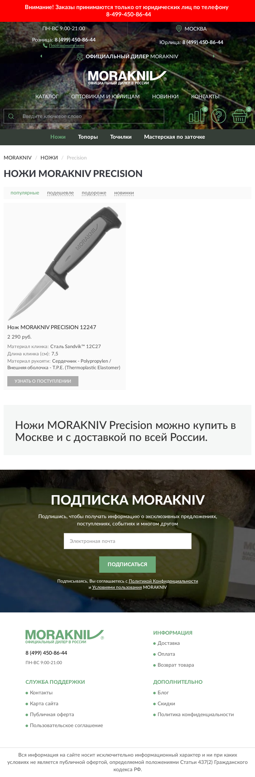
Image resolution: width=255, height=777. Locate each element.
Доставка (169, 643)
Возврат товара (176, 665)
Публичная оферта (52, 714)
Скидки (166, 703)
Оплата (166, 654)
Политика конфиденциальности (196, 714)
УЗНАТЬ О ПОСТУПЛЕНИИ (43, 381)
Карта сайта (44, 703)
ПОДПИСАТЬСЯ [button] (127, 564)
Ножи (58, 137)
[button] (63, 45)
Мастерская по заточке (174, 137)
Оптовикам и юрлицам (105, 96)
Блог (163, 692)
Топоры (88, 137)
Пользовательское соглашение (66, 725)
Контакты (205, 96)
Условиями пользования (117, 587)
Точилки (121, 137)
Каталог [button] (47, 96)
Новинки (165, 96)
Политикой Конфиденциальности (163, 581)
